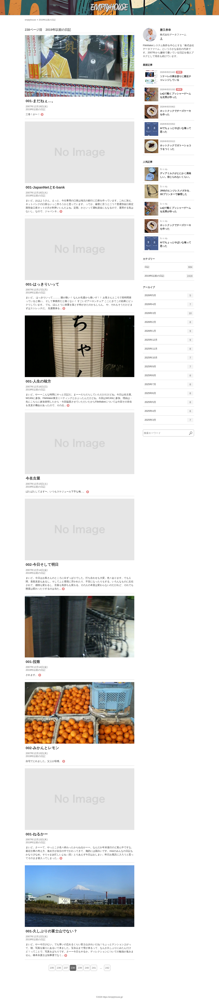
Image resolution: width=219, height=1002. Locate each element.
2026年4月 (169, 305)
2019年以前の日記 (47, 20)
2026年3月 (169, 314)
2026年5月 (169, 296)
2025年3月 (169, 421)
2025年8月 (169, 376)
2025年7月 (169, 385)
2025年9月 (169, 368)
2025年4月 (169, 412)
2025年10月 (169, 359)
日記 (169, 268)
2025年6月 (169, 394)
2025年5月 (169, 403)
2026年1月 (169, 332)
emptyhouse (30, 20)
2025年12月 (169, 341)
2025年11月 (169, 350)
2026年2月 (169, 323)
